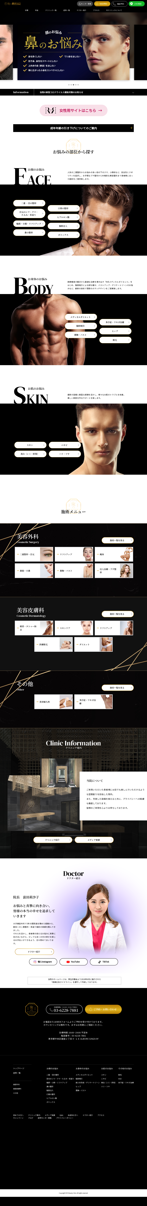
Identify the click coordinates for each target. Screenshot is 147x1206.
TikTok (103, 961)
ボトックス (63, 234)
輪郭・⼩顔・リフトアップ (28, 223)
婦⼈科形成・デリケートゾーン (88, 1082)
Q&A (61, 1115)
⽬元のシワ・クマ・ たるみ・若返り (28, 213)
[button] (69, 84)
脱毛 (115, 339)
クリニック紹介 (52, 839)
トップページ (18, 1068)
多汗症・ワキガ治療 (115, 322)
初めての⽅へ (18, 1115)
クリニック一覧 (51, 10)
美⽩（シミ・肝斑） (30, 453)
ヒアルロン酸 (63, 217)
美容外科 (16, 1084)
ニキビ (64, 444)
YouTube (73, 961)
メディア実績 (94, 839)
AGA (120, 1078)
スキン (30, 444)
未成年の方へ (73, 1115)
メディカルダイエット (80, 316)
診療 (26, 10)
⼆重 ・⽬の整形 (28, 203)
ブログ (30, 1118)
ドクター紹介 (81, 10)
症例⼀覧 (66, 10)
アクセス (96, 10)
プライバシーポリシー (64, 1118)
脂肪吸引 (80, 325)
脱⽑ (120, 1075)
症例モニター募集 (45, 1118)
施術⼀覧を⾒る (117, 540)
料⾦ (36, 10)
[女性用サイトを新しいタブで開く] (73, 110)
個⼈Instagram (42, 961)
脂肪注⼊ (63, 225)
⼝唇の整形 (63, 208)
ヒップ (115, 330)
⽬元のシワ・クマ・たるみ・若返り (60, 1078)
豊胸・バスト (80, 334)
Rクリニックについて (114, 10)
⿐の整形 (29, 232)
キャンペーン (18, 1118)
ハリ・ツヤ (64, 453)
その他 (15, 1093)
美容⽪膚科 (17, 1089)
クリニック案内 (34, 1115)
